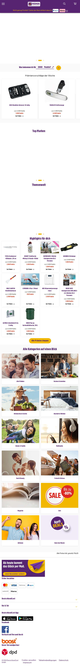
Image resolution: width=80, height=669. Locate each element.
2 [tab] (40, 60)
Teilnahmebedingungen (48, 660)
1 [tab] (36, 60)
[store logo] (34, 4)
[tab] (40, 600)
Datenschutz (63, 660)
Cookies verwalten (29, 660)
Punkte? (49, 67)
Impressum (27, 662)
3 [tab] (43, 60)
